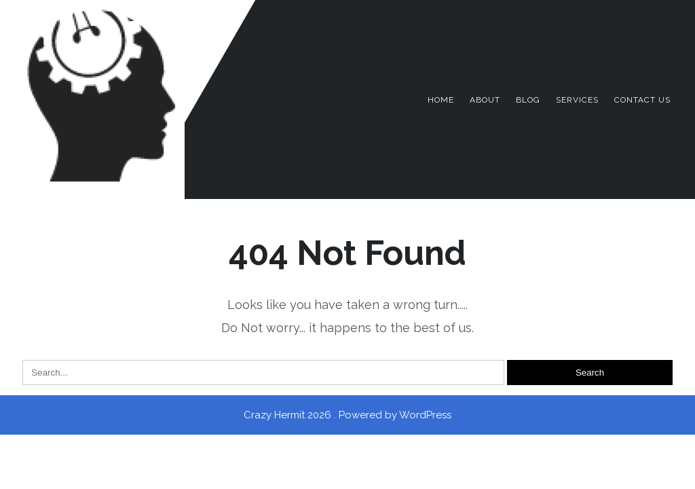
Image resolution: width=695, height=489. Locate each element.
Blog (528, 100)
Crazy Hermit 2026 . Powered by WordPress (347, 415)
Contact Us (642, 100)
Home (441, 100)
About (485, 100)
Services (577, 100)
